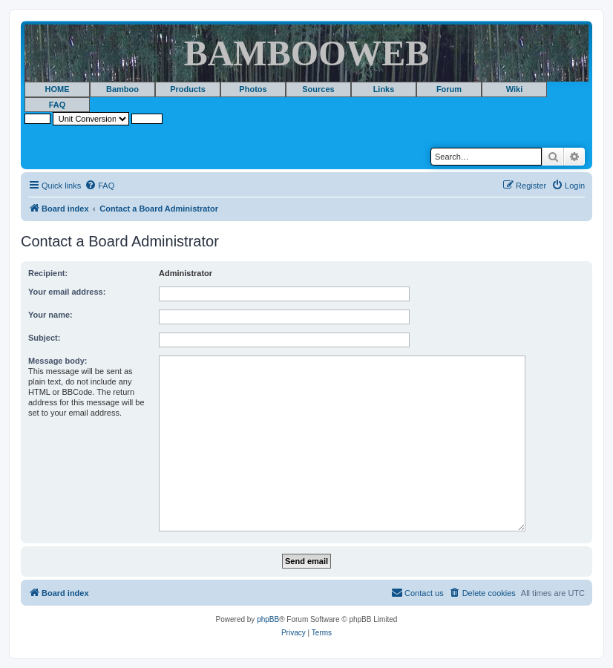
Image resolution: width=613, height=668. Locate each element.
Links (384, 89)
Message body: (57, 360)
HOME (57, 89)
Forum (449, 89)
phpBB (268, 619)
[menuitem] (99, 185)
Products (188, 89)
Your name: (50, 314)
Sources (318, 89)
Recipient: (48, 273)
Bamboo (122, 89)
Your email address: (66, 291)
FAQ (57, 104)
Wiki (514, 89)
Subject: (44, 337)
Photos (252, 89)
